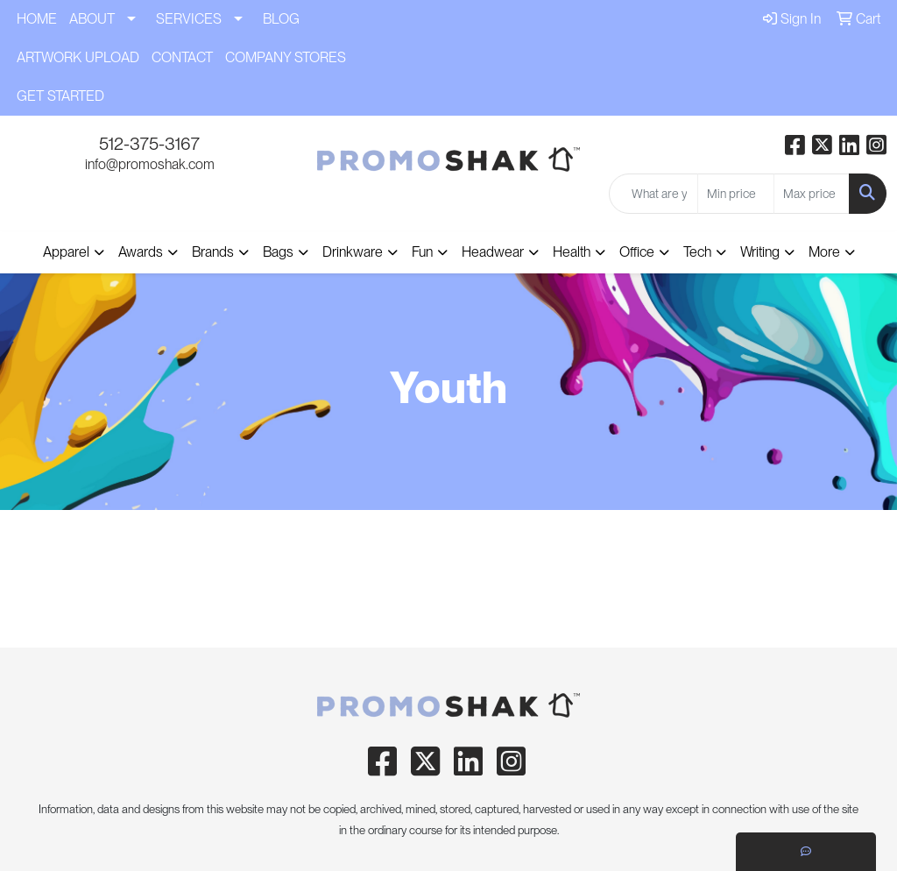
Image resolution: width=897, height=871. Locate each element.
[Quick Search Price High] (811, 193)
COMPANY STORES (285, 57)
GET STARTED (60, 96)
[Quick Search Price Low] (735, 193)
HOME (37, 19)
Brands (213, 252)
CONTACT (182, 57)
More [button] (824, 252)
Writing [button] (760, 252)
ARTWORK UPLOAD (78, 57)
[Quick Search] (653, 193)
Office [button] (636, 252)
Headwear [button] (493, 252)
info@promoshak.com (150, 164)
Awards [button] (140, 252)
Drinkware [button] (352, 252)
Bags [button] (278, 252)
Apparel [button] (66, 252)
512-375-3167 (149, 143)
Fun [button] (422, 252)
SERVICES (189, 19)
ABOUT (92, 19)
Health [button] (571, 252)
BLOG (281, 19)
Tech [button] (697, 252)
